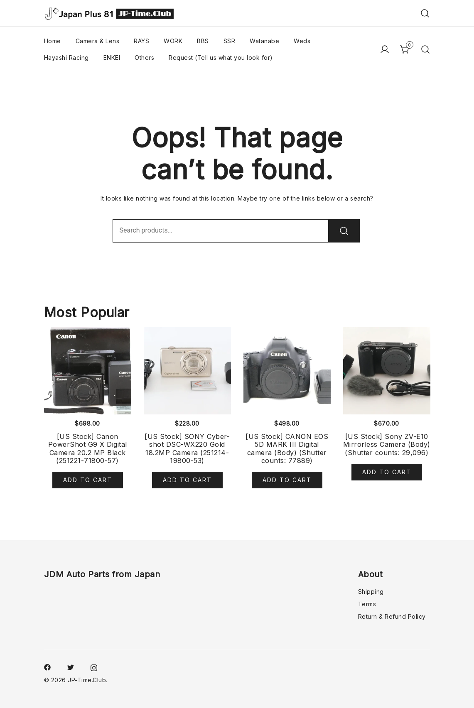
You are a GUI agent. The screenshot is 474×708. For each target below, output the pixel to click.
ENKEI (111, 57)
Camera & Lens (98, 40)
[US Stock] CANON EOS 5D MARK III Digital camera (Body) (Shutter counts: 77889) (287, 448)
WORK (173, 40)
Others (144, 57)
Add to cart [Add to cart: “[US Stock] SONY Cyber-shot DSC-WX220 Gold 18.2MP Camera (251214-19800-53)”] (187, 479)
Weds (302, 40)
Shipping (371, 591)
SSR (229, 40)
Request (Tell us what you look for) (221, 57)
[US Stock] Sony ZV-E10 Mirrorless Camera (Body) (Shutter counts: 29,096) (386, 444)
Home (52, 40)
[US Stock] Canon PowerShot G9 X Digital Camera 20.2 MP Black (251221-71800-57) (87, 448)
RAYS (141, 40)
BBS (203, 40)
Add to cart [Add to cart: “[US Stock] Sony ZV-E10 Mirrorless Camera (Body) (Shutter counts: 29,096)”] (386, 471)
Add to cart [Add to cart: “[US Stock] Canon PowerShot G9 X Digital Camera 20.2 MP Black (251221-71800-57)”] (87, 479)
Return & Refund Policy (392, 616)
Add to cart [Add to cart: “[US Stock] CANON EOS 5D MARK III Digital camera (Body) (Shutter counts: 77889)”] (287, 479)
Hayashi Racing (66, 57)
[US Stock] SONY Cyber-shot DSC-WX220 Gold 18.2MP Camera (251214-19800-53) (187, 448)
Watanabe (264, 40)
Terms (367, 604)
